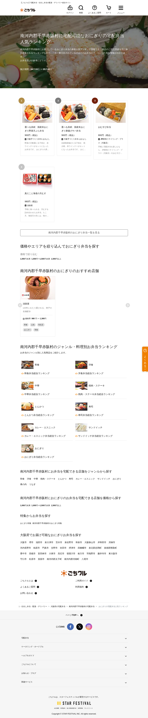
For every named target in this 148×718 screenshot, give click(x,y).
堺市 (31, 539)
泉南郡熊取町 (110, 545)
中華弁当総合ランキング (35, 391)
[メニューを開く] (121, 10)
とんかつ (62, 476)
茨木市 (59, 539)
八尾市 (85, 556)
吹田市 (63, 545)
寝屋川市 (71, 551)
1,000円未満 (25, 256)
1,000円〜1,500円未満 (41, 256)
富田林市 (42, 551)
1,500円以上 (56, 256)
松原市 (32, 556)
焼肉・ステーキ (47, 476)
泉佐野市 (69, 539)
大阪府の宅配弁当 (58, 604)
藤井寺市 (102, 551)
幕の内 (23, 481)
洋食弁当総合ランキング (89, 370)
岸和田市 (102, 539)
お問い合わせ (28, 590)
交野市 (54, 545)
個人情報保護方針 (72, 705)
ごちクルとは (28, 578)
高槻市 (32, 551)
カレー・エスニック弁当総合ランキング (43, 433)
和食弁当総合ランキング (35, 370)
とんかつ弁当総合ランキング (37, 412)
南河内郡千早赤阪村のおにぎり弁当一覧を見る (74, 230)
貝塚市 (112, 539)
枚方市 (81, 551)
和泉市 (79, 539)
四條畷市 (82, 545)
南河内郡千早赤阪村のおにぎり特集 (47, 521)
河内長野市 (25, 545)
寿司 (71, 476)
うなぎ (32, 481)
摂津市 (72, 545)
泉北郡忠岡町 (95, 545)
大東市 (52, 551)
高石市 (61, 551)
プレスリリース (88, 705)
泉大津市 (49, 539)
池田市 (39, 539)
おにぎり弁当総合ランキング (37, 454)
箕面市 (41, 556)
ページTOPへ (74, 612)
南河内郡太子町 (54, 556)
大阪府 (24, 532)
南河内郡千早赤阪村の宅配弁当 (82, 604)
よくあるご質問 (29, 584)
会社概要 (56, 705)
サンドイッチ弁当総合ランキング (94, 433)
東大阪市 (113, 551)
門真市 (45, 545)
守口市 (23, 556)
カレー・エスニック (85, 476)
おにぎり (117, 476)
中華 (36, 476)
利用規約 (81, 584)
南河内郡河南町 (71, 556)
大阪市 (23, 539)
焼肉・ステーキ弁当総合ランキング (95, 391)
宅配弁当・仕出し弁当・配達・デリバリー (29, 604)
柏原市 (36, 545)
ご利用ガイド (83, 578)
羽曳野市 (91, 551)
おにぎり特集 (25, 521)
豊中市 (23, 551)
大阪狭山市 (89, 539)
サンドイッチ (103, 476)
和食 (22, 476)
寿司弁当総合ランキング (89, 412)
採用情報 (80, 705)
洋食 (29, 476)
